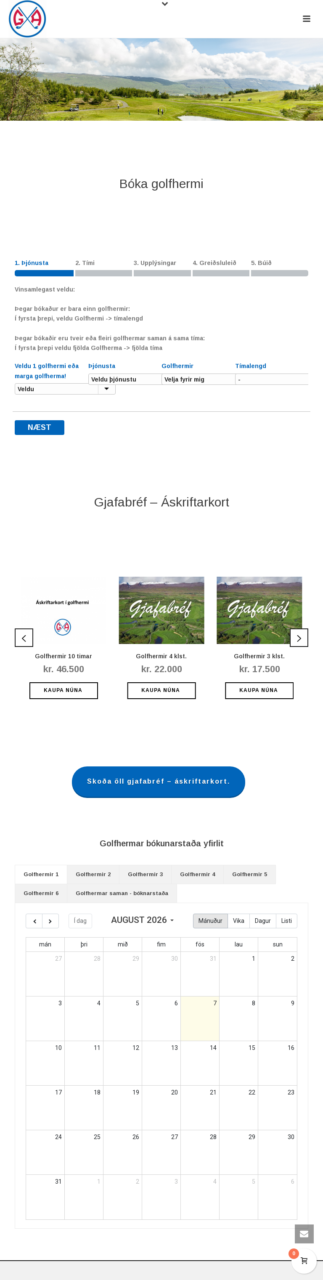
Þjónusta (101, 366)
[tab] (41, 874)
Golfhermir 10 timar (63, 656)
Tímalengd (250, 366)
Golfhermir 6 (41, 893)
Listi (286, 920)
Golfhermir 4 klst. (161, 656)
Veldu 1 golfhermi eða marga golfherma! (47, 371)
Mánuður (210, 920)
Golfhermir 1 (41, 874)
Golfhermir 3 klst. (259, 656)
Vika (238, 920)
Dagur (263, 920)
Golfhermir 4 (197, 874)
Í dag (80, 920)
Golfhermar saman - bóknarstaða (122, 893)
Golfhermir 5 (249, 874)
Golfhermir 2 (93, 874)
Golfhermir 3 (145, 874)
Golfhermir (177, 366)
